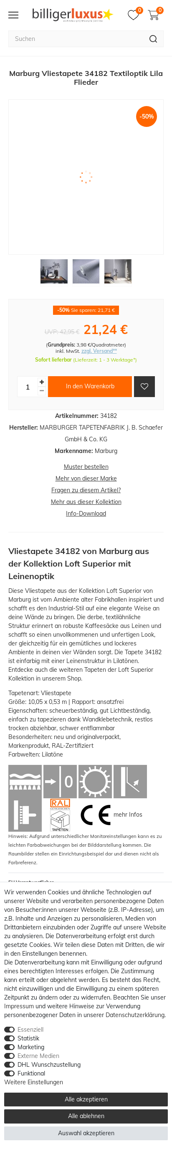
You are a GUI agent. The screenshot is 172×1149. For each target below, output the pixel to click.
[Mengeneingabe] (28, 387)
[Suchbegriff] (75, 38)
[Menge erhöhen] (42, 382)
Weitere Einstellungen (33, 1082)
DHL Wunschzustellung (49, 1064)
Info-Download (86, 513)
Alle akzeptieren (86, 1099)
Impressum (19, 1006)
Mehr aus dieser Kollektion (86, 502)
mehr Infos (128, 814)
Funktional (31, 1073)
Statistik (28, 1038)
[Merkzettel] (135, 15)
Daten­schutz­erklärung (135, 1015)
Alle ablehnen (86, 1116)
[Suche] (153, 38)
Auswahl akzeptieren (86, 1133)
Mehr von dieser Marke (86, 478)
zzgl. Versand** (99, 351)
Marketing (31, 1047)
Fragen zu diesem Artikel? (86, 490)
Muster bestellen (86, 467)
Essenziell (30, 1029)
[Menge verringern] (42, 391)
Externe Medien (38, 1056)
